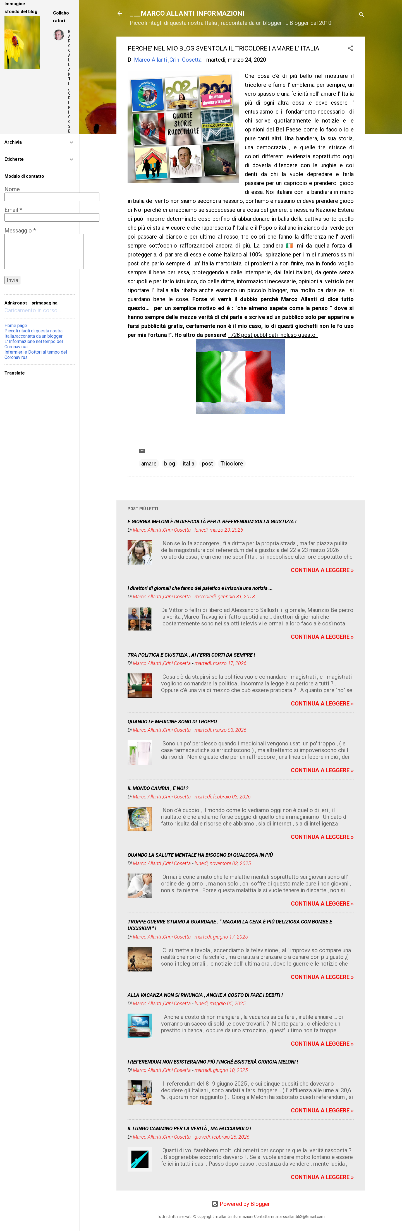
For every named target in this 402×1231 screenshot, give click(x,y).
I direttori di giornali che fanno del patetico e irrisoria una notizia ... (200, 588)
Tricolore (232, 463)
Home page (15, 325)
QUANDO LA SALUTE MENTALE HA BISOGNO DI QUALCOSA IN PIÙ (200, 855)
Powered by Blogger (241, 1204)
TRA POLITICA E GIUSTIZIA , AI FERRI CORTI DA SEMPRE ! (191, 655)
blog (169, 463)
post (207, 463)
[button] (350, 49)
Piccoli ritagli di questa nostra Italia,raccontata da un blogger (33, 333)
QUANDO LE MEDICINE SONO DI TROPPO (172, 721)
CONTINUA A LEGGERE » (322, 570)
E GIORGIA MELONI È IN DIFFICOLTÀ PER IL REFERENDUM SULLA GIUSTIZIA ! (212, 521)
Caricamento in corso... (32, 310)
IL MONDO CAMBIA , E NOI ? (158, 788)
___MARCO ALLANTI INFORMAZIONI (187, 13)
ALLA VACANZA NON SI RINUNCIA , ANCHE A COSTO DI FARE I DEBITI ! (205, 995)
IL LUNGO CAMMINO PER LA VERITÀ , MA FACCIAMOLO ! (189, 1128)
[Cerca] (361, 15)
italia (188, 463)
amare (149, 463)
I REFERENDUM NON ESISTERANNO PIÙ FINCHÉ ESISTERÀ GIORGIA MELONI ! (213, 1062)
